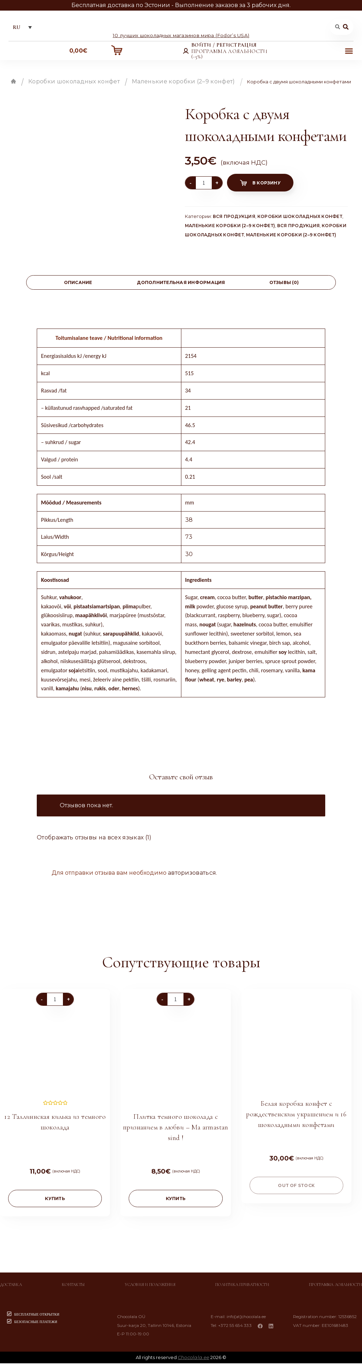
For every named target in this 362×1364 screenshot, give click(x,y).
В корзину (266, 183)
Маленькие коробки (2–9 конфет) (183, 82)
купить (55, 1199)
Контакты (73, 1285)
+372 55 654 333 (236, 1325)
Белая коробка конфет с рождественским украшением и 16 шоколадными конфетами (296, 1115)
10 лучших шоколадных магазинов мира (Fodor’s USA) (181, 35)
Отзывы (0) (284, 283)
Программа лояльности (335, 1285)
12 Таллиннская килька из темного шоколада (55, 1122)
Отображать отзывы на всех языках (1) (94, 838)
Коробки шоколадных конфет (74, 82)
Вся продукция (234, 217)
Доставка (11, 1285)
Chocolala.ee (193, 1358)
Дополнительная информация (181, 283)
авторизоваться (192, 873)
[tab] (78, 283)
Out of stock (296, 1186)
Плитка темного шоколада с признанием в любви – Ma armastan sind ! (175, 1128)
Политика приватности (242, 1285)
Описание (78, 283)
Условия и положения (150, 1285)
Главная (13, 81)
